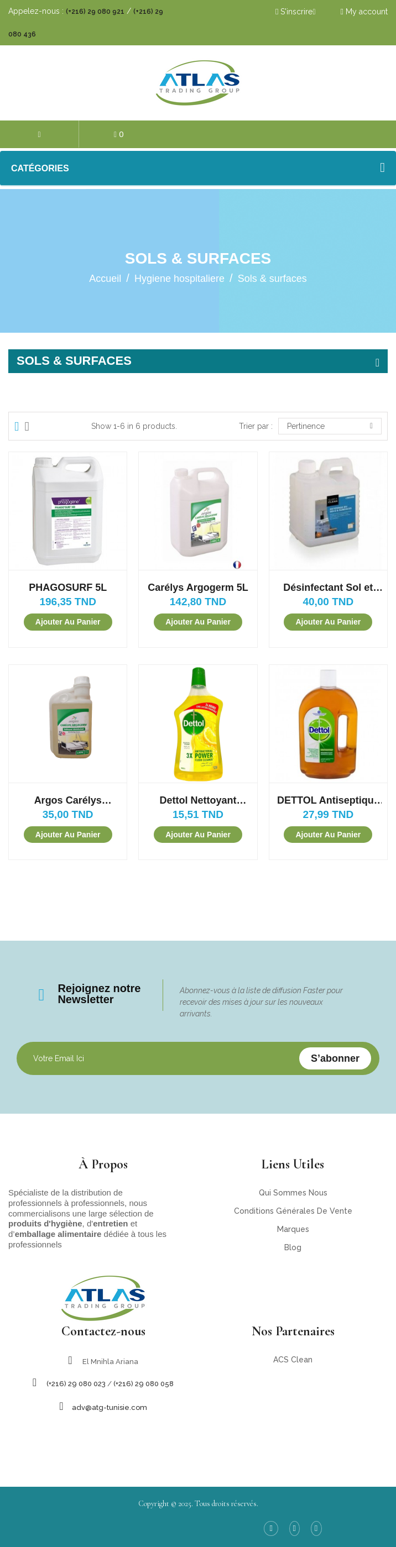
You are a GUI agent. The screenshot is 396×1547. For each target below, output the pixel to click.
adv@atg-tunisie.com (109, 1407)
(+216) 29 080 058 (143, 1384)
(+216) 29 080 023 (76, 1384)
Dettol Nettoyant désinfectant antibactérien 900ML (198, 800)
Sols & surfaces (74, 361)
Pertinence (330, 426)
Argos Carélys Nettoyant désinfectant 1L (68, 800)
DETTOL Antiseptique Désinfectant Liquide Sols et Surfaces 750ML (328, 800)
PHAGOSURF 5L (68, 587)
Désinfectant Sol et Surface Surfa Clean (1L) (328, 588)
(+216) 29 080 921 (95, 11)
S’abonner (335, 1058)
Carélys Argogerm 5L (198, 587)
